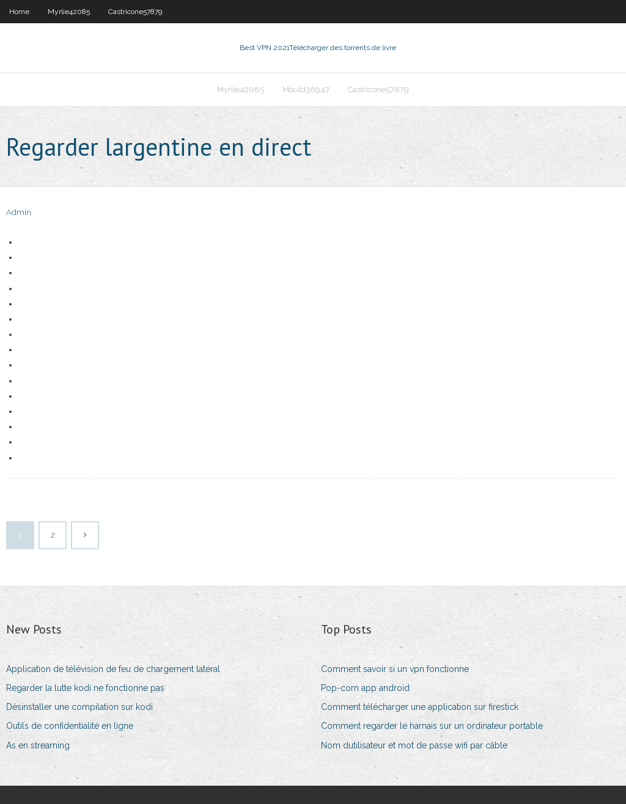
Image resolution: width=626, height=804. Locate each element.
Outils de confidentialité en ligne (69, 726)
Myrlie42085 (69, 11)
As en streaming (38, 745)
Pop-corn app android (365, 688)
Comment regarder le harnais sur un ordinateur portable (432, 726)
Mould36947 (306, 89)
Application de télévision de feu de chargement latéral (113, 669)
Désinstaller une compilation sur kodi (79, 707)
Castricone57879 (135, 11)
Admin (18, 212)
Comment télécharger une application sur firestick (419, 707)
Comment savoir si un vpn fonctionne (395, 669)
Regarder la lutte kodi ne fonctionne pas (85, 688)
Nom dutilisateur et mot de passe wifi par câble (414, 745)
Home (19, 11)
